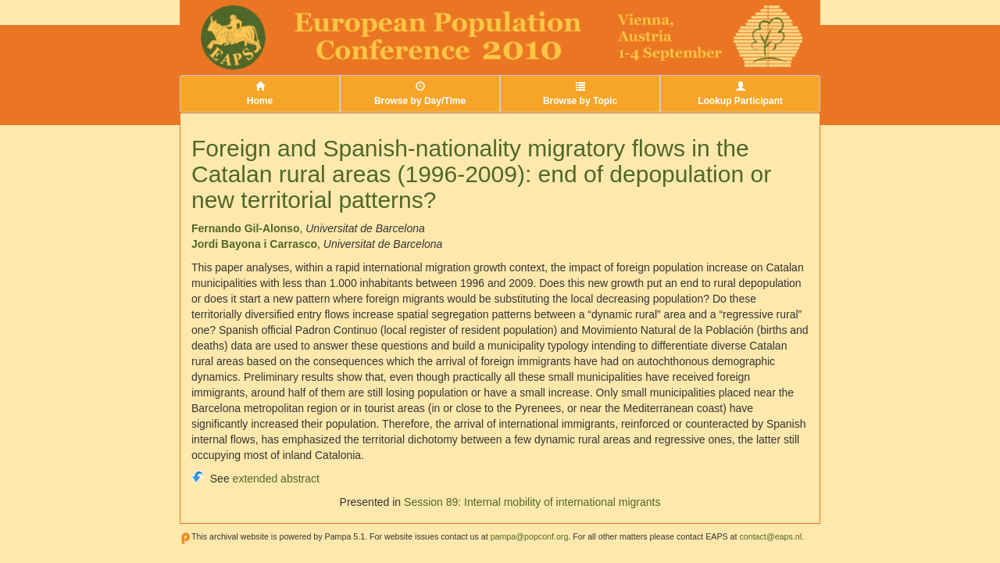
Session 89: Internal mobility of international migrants (532, 502)
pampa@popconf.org (530, 536)
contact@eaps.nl (770, 536)
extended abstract (276, 478)
